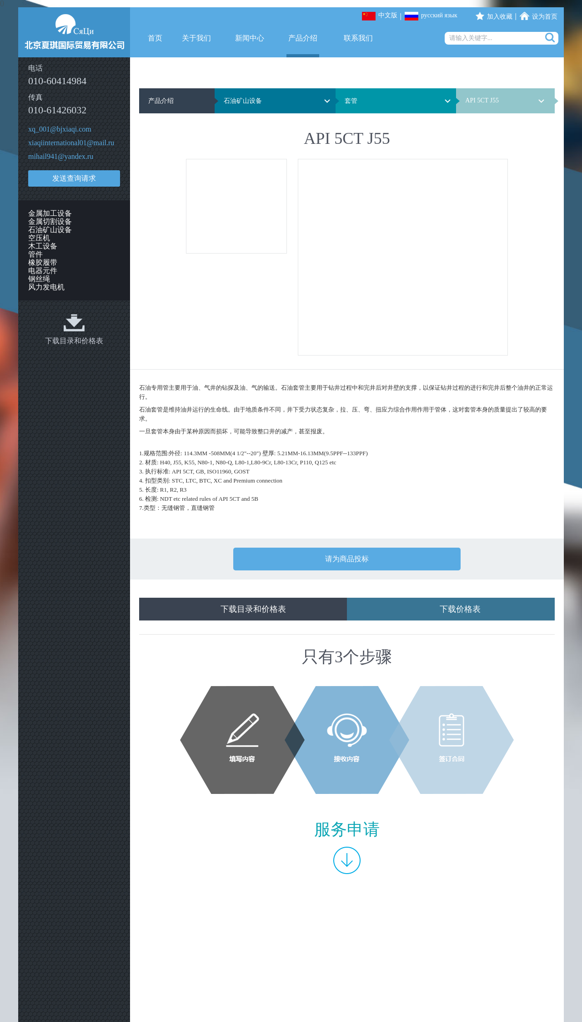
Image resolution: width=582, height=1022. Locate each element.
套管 (351, 100)
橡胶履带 (42, 262)
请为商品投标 (347, 559)
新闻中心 (249, 38)
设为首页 (544, 16)
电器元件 (42, 271)
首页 (155, 38)
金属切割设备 (50, 221)
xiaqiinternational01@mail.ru (71, 143)
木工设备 (42, 246)
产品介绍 (302, 38)
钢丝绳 (39, 279)
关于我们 (196, 38)
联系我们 (358, 38)
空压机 (39, 238)
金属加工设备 (50, 213)
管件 (35, 254)
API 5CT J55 (482, 100)
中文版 (387, 15)
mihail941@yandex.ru (60, 156)
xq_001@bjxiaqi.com (59, 129)
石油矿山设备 (50, 230)
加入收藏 (499, 16)
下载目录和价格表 (74, 341)
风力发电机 (46, 287)
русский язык (439, 15)
